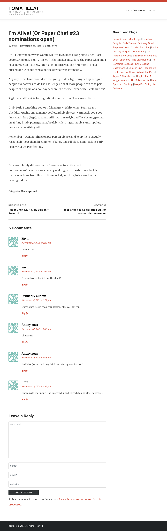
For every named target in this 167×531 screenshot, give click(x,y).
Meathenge (135, 39)
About (153, 10)
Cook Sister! (138, 51)
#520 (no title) (135, 10)
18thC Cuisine (142, 64)
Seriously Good (146, 43)
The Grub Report (141, 59)
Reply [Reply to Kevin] (25, 255)
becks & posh (120, 39)
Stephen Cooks (121, 47)
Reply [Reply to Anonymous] (25, 342)
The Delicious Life (140, 80)
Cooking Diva (135, 68)
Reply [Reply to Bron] (25, 399)
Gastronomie (120, 68)
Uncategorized (29, 191)
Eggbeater (142, 76)
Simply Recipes (122, 51)
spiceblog (125, 59)
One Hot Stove (127, 72)
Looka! (154, 47)
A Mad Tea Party (146, 72)
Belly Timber (129, 43)
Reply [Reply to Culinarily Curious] (25, 313)
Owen (15, 46)
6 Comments (50, 46)
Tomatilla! (23, 8)
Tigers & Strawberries (124, 76)
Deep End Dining (142, 84)
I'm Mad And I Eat (140, 47)
